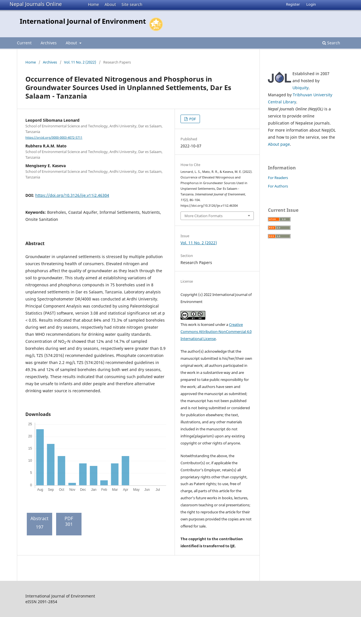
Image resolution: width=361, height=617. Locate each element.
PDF (192, 118)
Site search (132, 4)
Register (293, 4)
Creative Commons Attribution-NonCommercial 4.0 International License (216, 331)
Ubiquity (300, 87)
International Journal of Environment (83, 21)
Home (93, 4)
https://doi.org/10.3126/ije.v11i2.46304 (72, 195)
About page (279, 144)
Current (24, 42)
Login (311, 4)
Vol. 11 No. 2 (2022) (80, 62)
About (110, 4)
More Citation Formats (203, 215)
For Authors (278, 186)
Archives (49, 42)
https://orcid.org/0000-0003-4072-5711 (53, 137)
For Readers (278, 177)
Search (331, 42)
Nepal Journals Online (36, 4)
